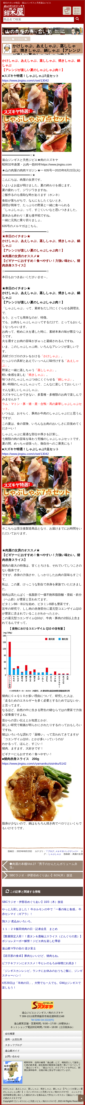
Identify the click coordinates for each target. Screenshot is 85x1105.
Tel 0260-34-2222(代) (42, 1019)
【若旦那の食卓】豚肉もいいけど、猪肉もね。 (31, 955)
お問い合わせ (12, 1056)
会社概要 (10, 1033)
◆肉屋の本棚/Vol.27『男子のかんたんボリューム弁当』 (43, 865)
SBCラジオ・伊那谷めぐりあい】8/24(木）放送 (40, 875)
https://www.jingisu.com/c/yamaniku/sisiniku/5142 (34, 763)
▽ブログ (50, 851)
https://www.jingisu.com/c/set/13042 (25, 80)
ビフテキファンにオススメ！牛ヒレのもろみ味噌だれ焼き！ (39, 963)
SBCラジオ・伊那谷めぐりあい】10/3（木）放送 (32, 901)
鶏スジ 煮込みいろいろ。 (17, 921)
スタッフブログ (13, 1045)
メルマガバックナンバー (66, 851)
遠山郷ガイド (12, 1050)
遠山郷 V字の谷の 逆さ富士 (19, 948)
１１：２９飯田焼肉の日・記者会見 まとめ (30, 928)
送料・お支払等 (13, 1039)
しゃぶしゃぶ (54, 854)
